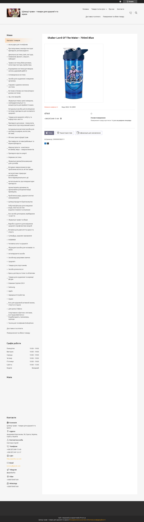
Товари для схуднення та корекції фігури (21, 278)
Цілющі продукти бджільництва (20, 202)
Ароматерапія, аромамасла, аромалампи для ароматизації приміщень (19, 190)
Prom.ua (83, 518)
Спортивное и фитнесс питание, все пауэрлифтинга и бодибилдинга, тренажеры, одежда (20, 316)
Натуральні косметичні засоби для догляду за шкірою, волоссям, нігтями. (21, 131)
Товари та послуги (98, 9)
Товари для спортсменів (17, 265)
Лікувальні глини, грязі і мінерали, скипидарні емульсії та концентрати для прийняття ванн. (21, 103)
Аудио (10, 299)
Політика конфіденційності (97, 520)
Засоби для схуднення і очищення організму (21, 80)
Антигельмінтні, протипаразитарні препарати (21, 182)
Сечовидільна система (16, 75)
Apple (10, 291)
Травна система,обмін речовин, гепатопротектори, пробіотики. (20, 64)
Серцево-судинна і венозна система (18, 86)
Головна (86, 9)
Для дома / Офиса (15, 309)
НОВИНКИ (12, 240)
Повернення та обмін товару (113, 17)
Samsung (11, 287)
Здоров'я (11, 261)
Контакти (120, 9)
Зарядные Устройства (16, 295)
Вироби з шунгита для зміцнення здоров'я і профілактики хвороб (20, 225)
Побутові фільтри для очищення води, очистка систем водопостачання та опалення (20, 208)
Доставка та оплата (93, 17)
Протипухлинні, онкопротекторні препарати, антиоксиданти (20, 50)
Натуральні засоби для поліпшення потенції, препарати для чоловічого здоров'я (21, 111)
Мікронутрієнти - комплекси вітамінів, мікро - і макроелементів (21, 148)
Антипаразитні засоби (16, 254)
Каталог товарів (13, 40)
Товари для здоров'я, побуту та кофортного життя (20, 118)
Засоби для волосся (15, 269)
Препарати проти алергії (17, 153)
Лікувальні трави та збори (18, 220)
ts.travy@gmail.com (13, 466)
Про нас (111, 9)
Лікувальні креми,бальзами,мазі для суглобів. (20, 162)
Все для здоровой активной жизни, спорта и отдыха (21, 304)
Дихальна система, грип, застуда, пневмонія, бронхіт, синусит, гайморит (20, 57)
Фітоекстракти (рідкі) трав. (18, 137)
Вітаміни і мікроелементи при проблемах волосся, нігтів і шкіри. (20, 168)
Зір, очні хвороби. (14, 97)
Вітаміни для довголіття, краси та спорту (21, 231)
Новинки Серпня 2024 (16, 283)
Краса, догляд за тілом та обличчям (21, 273)
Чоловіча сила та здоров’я (18, 244)
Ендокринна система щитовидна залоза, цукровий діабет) (20, 70)
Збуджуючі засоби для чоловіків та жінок (21, 249)
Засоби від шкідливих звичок (19, 257)
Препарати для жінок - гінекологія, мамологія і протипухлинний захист (21, 124)
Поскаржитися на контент (78, 520)
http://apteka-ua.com (14, 459)
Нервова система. (15, 157)
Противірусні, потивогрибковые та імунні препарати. (21, 142)
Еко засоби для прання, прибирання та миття (21, 215)
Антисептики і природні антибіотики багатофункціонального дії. (18, 175)
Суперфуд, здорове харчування (20, 236)
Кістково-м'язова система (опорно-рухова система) (21, 92)
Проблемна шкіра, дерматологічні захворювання (21, 197)
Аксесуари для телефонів (18, 44)
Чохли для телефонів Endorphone (21, 323)
